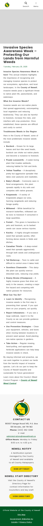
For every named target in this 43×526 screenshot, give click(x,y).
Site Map (21, 515)
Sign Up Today (21, 469)
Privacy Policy (25, 522)
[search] (26, 5)
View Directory (21, 496)
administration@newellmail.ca (21, 436)
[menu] (36, 5)
